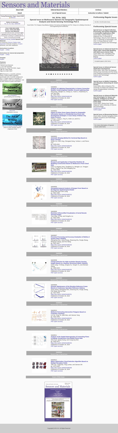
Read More (73, 67)
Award (20, 13)
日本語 (7, 50)
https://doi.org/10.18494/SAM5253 (61, 343)
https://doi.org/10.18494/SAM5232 (61, 194)
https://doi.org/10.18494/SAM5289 (61, 368)
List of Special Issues (59, 13)
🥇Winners (12, 17)
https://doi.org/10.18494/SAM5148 (61, 96)
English (2, 50)
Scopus (20, 44)
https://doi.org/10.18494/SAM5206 (61, 146)
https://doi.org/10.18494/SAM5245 (61, 245)
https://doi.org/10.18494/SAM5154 (61, 122)
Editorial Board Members (59, 10)
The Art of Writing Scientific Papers (12, 125)
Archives (98, 10)
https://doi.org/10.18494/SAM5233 (61, 219)
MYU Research (12, 94)
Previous (42, 51)
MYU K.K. (12, 110)
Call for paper (97, 44)
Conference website (99, 108)
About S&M (19, 10)
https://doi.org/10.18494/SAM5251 (61, 294)
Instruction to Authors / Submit (98, 13)
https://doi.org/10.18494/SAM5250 (61, 269)
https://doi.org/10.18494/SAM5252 (61, 318)
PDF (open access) (57, 99)
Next (76, 51)
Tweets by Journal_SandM (7, 39)
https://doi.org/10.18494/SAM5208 (61, 171)
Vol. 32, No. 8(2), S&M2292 (12, 23)
